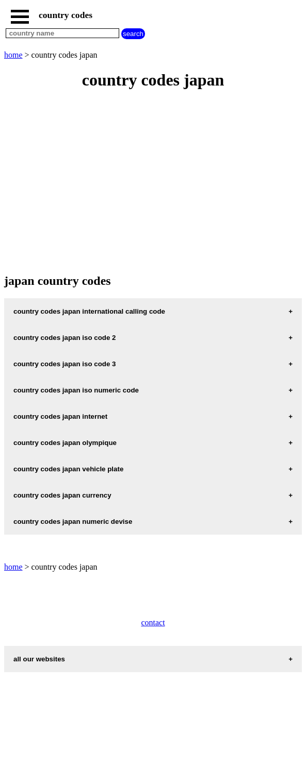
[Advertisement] (153, 182)
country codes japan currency (62, 495)
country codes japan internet (60, 416)
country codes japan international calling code (89, 311)
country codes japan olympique (65, 443)
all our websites (39, 659)
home (13, 54)
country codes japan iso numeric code (76, 390)
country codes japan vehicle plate (68, 469)
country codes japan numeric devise (72, 521)
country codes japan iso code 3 (64, 364)
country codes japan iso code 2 (64, 337)
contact (153, 622)
